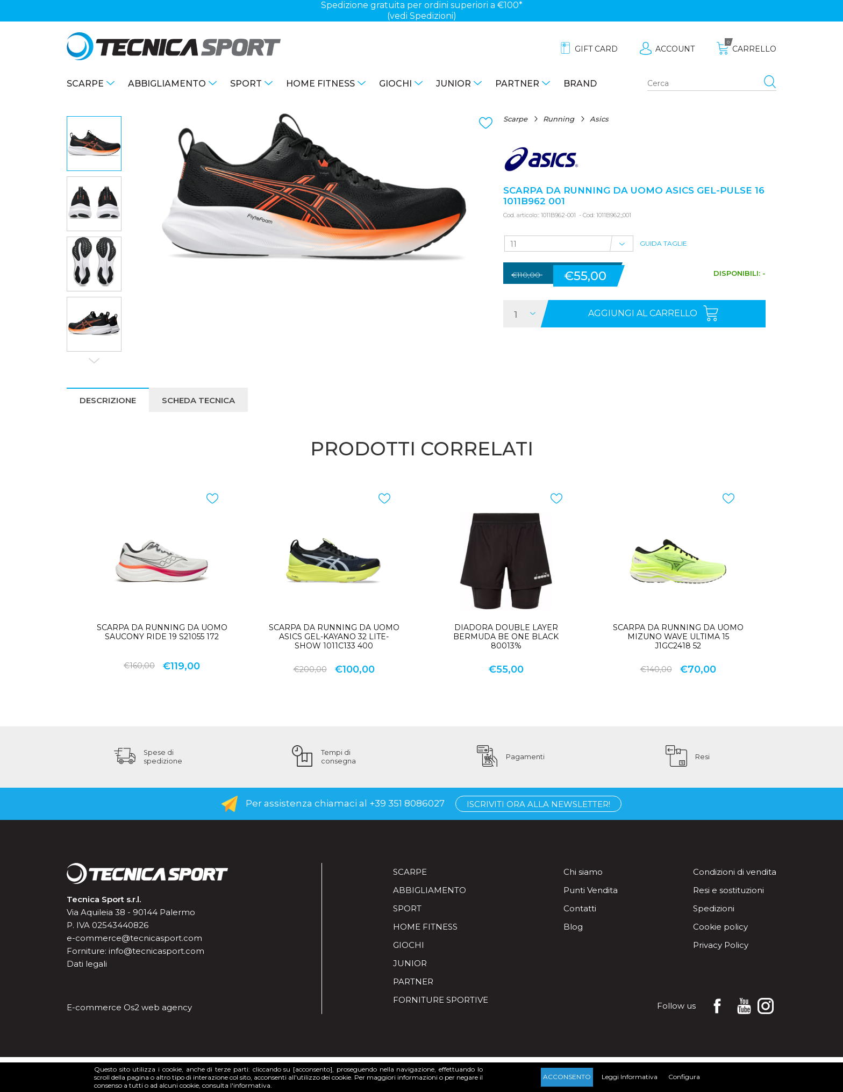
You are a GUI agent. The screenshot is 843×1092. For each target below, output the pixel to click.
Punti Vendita (590, 890)
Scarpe (85, 83)
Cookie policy (720, 927)
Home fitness (320, 83)
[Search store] (711, 84)
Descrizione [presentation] (108, 400)
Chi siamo (583, 872)
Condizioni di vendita (734, 872)
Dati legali (87, 964)
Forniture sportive (440, 1000)
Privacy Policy (720, 945)
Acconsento (567, 1077)
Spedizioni (713, 908)
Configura (684, 1077)
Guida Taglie (663, 243)
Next (94, 360)
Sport (246, 83)
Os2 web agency (158, 1007)
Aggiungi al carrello (642, 313)
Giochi (395, 83)
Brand (580, 83)
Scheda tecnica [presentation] (198, 400)
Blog (573, 927)
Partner (517, 83)
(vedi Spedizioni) (421, 16)
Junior (453, 83)
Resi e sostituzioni (728, 890)
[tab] (108, 400)
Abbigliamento (167, 83)
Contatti (579, 908)
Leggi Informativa (630, 1077)
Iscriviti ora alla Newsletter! (538, 804)
